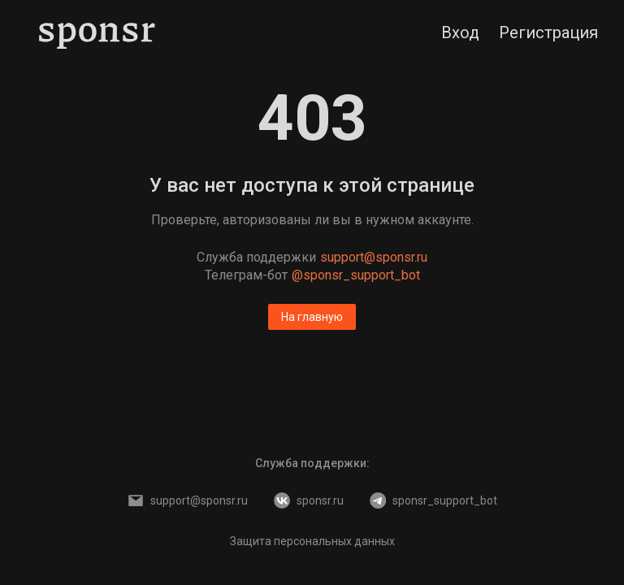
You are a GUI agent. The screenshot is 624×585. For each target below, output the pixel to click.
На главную (312, 316)
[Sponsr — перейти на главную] (97, 32)
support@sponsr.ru (373, 257)
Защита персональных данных (312, 541)
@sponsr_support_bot (356, 275)
